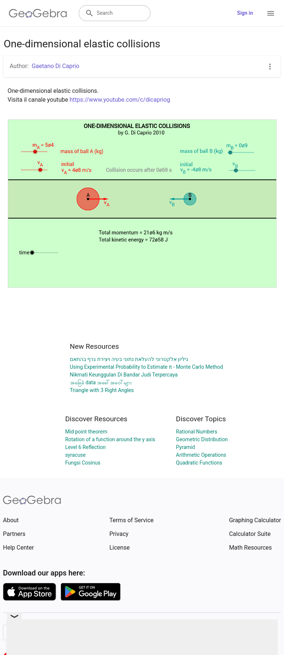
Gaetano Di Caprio (56, 66)
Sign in (245, 13)
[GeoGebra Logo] (38, 13)
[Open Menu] (270, 13)
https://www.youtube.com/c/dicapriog (120, 99)
